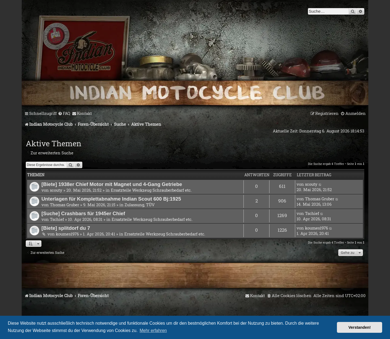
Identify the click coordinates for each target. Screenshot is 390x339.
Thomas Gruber (64, 204)
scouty (56, 190)
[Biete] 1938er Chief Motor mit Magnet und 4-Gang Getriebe (111, 184)
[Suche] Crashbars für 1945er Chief (83, 213)
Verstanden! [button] (360, 327)
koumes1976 (67, 234)
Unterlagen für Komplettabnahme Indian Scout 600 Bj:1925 (111, 199)
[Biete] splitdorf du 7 (65, 228)
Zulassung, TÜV (140, 204)
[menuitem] (64, 113)
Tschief (57, 219)
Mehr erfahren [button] (153, 330)
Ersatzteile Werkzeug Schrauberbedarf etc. (151, 190)
